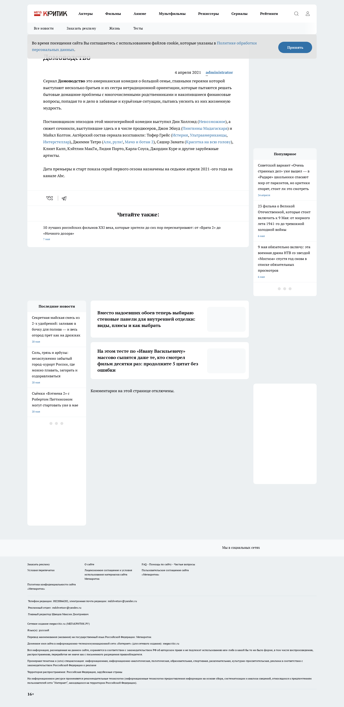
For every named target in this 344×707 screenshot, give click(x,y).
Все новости (44, 28)
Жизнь (114, 28)
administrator (219, 72)
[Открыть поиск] (296, 13)
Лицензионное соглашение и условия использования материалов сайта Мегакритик (108, 574)
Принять (295, 47)
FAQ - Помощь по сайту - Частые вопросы (168, 564)
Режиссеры (208, 13)
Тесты (138, 28)
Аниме (140, 13)
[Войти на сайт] (307, 13)
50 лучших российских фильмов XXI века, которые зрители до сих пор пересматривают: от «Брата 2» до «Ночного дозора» (138, 233)
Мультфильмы (172, 13)
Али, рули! (113, 141)
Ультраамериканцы (208, 135)
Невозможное (212, 121)
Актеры (85, 13)
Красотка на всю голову (208, 141)
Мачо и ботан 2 (139, 141)
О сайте (89, 564)
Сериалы (239, 13)
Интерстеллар (56, 141)
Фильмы (113, 13)
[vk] (50, 198)
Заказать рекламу (81, 28)
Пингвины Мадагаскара (204, 128)
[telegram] (65, 198)
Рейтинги (269, 13)
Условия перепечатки (40, 570)
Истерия (180, 135)
